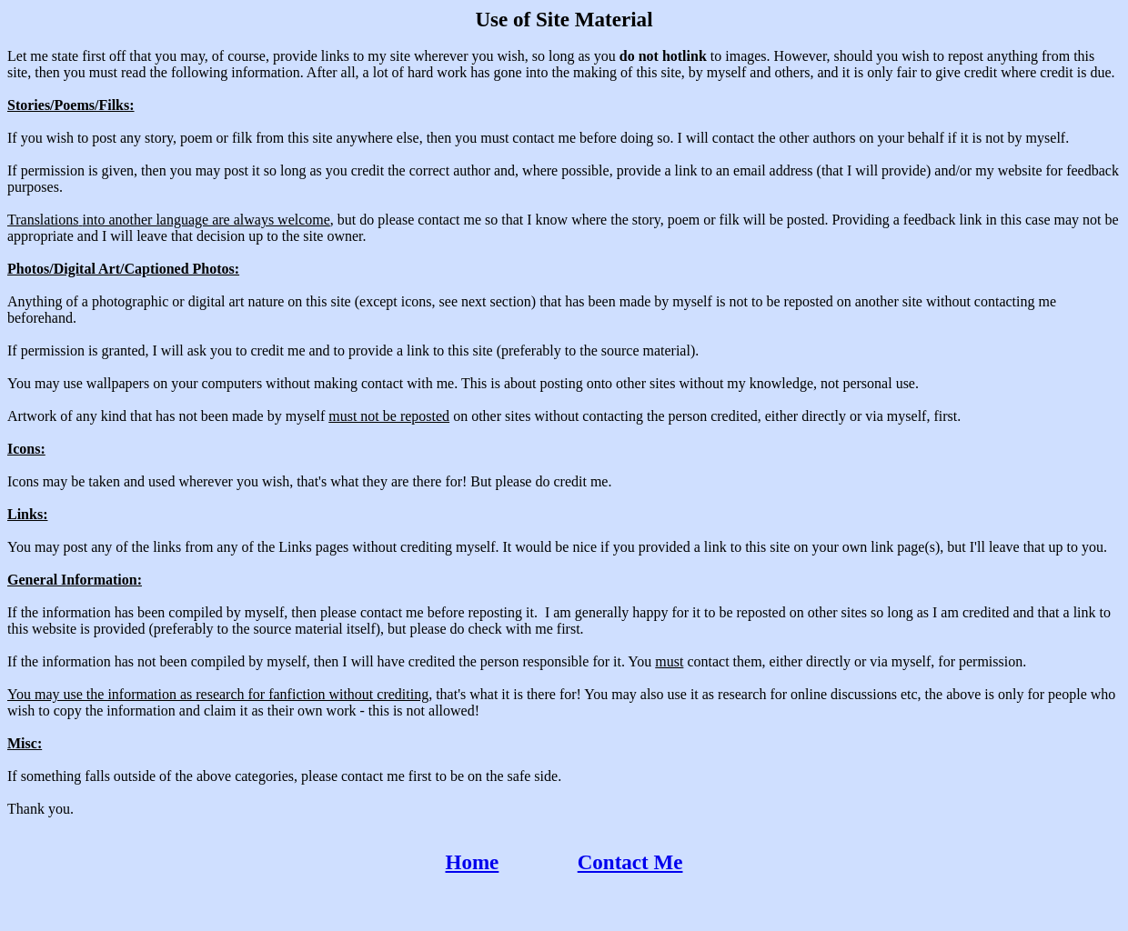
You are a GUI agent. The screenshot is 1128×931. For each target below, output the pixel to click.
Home (472, 862)
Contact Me (630, 862)
